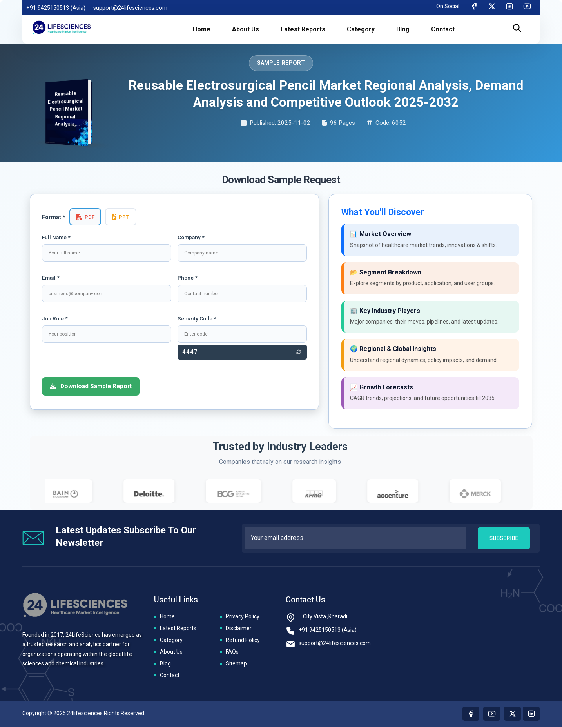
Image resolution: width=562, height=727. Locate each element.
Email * (51, 277)
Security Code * (197, 318)
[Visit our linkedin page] (531, 714)
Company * (191, 237)
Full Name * (56, 237)
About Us (171, 652)
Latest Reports (178, 628)
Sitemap (236, 664)
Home (167, 617)
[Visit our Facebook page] (470, 714)
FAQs (232, 652)
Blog (165, 664)
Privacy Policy (242, 617)
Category (171, 640)
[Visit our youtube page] (491, 714)
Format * (53, 217)
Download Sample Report (91, 386)
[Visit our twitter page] (512, 714)
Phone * (188, 277)
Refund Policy (243, 640)
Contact (169, 675)
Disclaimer (239, 628)
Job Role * (55, 318)
